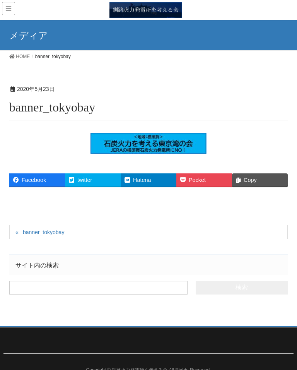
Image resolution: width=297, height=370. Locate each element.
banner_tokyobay (43, 232)
